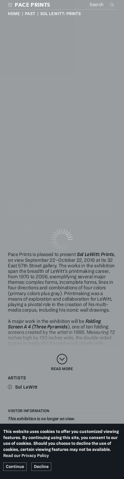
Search (112, 5)
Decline (41, 466)
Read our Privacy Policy (26, 455)
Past (30, 13)
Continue (15, 466)
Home (14, 13)
